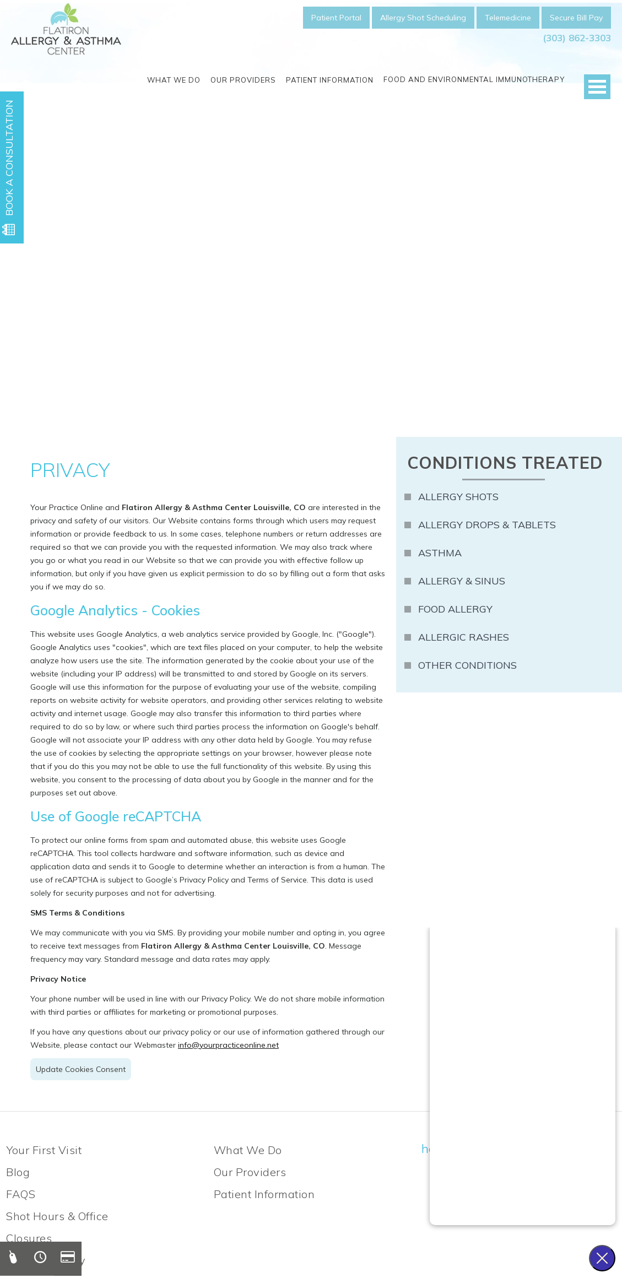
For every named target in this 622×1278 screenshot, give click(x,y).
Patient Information (330, 79)
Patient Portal (336, 18)
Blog (18, 1172)
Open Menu (597, 86)
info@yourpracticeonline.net (228, 1045)
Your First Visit (44, 1150)
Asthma (440, 552)
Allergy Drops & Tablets (487, 524)
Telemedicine (508, 18)
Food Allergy (455, 609)
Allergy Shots (458, 496)
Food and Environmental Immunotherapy (474, 79)
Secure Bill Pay (576, 18)
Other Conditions (467, 665)
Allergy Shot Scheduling (423, 18)
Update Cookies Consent (81, 1069)
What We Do (174, 79)
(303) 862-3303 (577, 38)
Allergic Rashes (463, 637)
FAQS (20, 1194)
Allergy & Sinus (461, 581)
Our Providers (243, 79)
